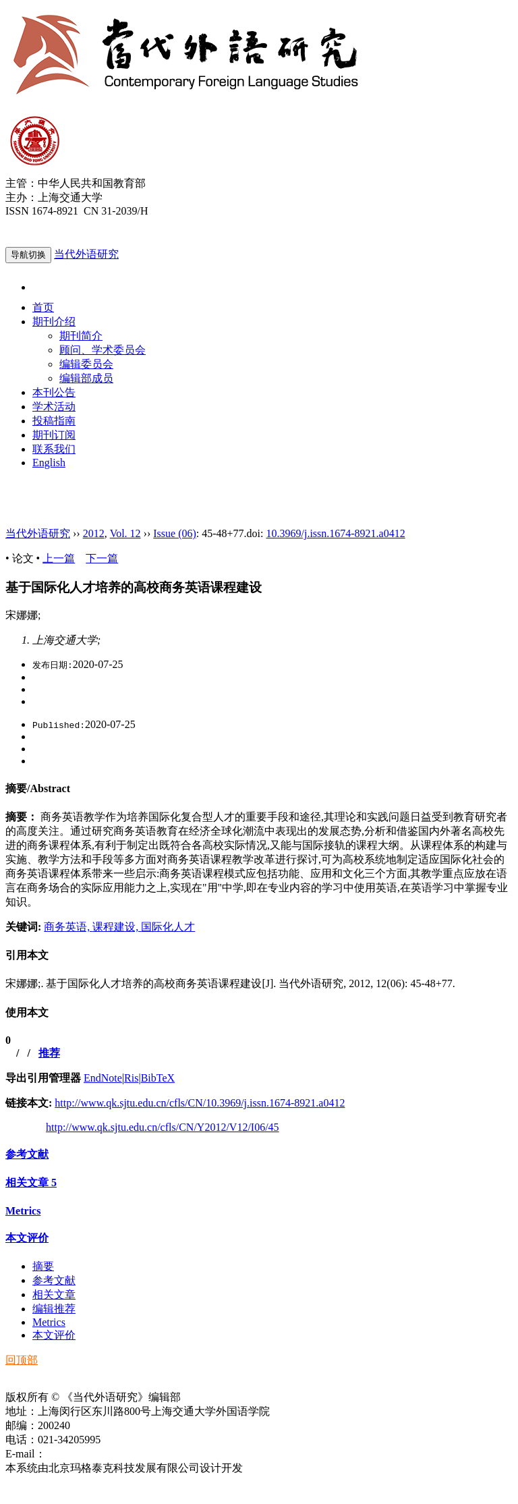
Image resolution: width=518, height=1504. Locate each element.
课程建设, (116, 926)
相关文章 (31, 1182)
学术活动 (54, 406)
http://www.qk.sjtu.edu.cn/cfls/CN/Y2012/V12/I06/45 (162, 1127)
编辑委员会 (86, 364)
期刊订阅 (54, 435)
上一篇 (58, 558)
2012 (94, 533)
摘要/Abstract (37, 788)
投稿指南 (54, 420)
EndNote (103, 1078)
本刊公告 (54, 392)
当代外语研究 (86, 254)
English (48, 462)
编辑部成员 (86, 378)
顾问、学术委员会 (102, 350)
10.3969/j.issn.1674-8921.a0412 (335, 533)
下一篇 (102, 558)
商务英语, (68, 926)
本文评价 (27, 1238)
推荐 (49, 1053)
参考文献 (27, 1154)
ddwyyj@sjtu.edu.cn (90, 1453)
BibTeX (158, 1078)
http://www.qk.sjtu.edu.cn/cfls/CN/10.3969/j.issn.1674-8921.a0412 (200, 1103)
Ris (131, 1078)
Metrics (22, 1211)
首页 (43, 307)
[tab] (259, 789)
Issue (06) (174, 533)
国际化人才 (168, 926)
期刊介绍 (54, 321)
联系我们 (54, 449)
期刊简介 (81, 335)
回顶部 (21, 1360)
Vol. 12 (125, 533)
